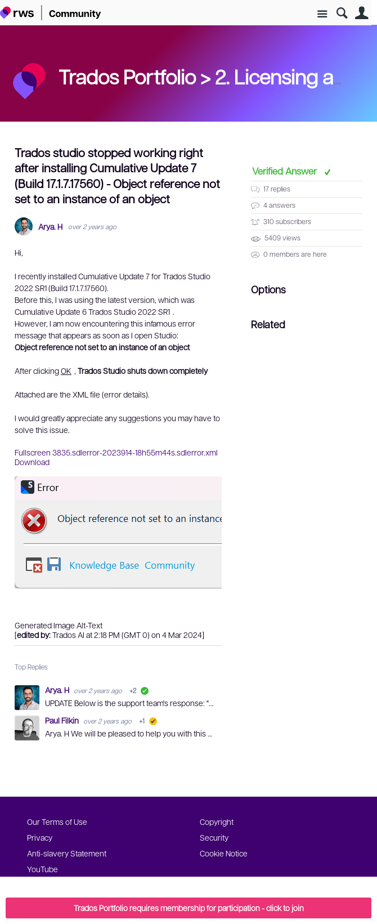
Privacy (39, 837)
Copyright (217, 821)
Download (32, 462)
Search (342, 13)
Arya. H (50, 226)
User (361, 13)
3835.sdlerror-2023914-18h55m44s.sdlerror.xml (135, 452)
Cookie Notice (224, 853)
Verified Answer (285, 170)
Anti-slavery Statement (66, 853)
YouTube (42, 869)
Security (214, 837)
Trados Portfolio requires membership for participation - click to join (189, 908)
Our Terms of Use (57, 821)
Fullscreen (33, 452)
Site (322, 14)
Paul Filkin (62, 720)
